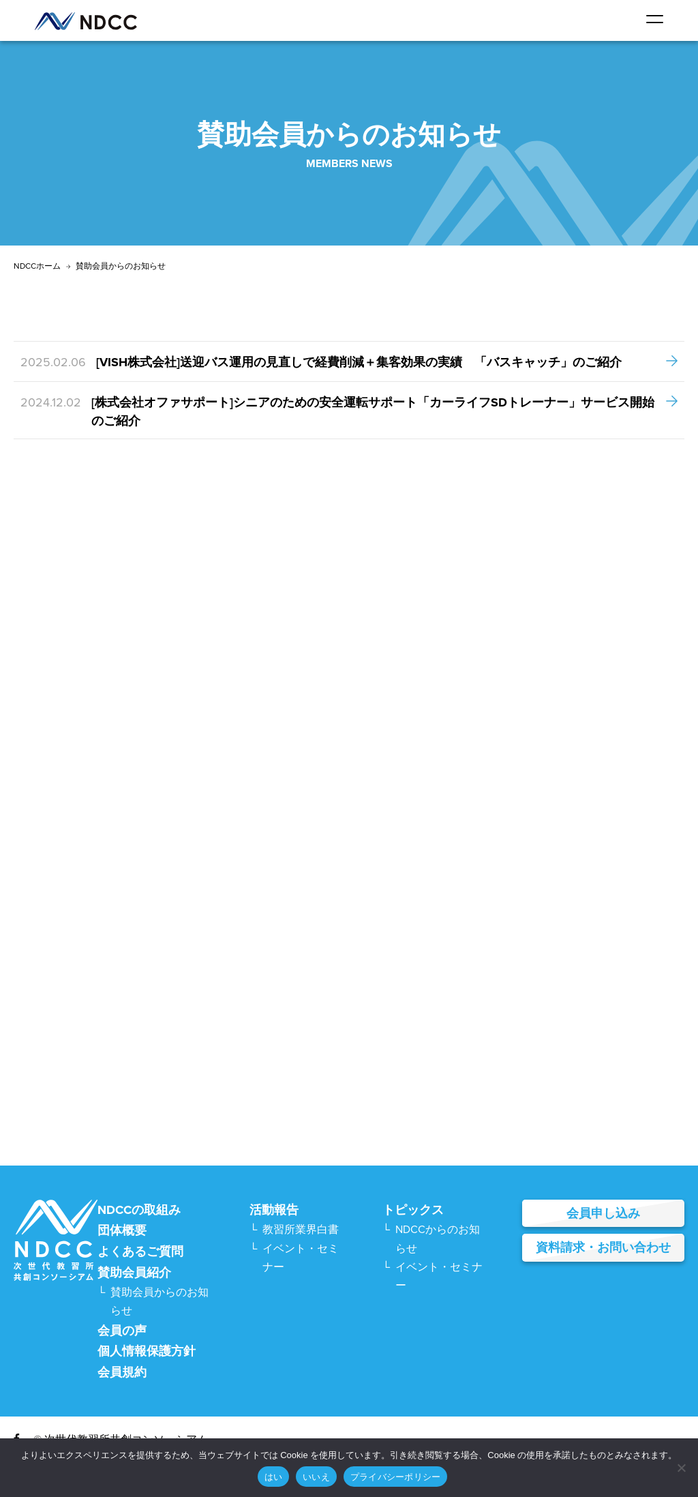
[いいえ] (681, 1467)
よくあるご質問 (140, 1251)
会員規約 (122, 1372)
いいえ (316, 1477)
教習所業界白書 (300, 1229)
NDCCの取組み (139, 1210)
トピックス (413, 1210)
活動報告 (274, 1210)
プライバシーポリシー (395, 1477)
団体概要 (122, 1230)
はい (273, 1477)
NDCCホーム (37, 266)
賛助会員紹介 (134, 1272)
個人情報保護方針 (146, 1351)
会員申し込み (603, 1213)
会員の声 (122, 1330)
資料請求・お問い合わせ (603, 1247)
